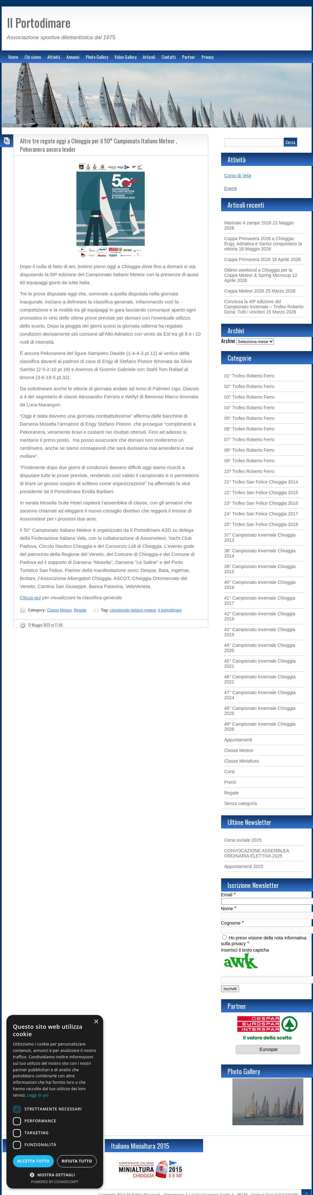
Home (13, 56)
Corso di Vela (237, 175)
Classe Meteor (59, 610)
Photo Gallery (97, 56)
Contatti (168, 56)
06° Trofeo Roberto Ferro (249, 428)
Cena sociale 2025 (243, 840)
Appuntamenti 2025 (243, 866)
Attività (53, 56)
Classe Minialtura (241, 761)
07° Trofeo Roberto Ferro (249, 439)
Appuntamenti (238, 739)
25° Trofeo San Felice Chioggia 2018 (261, 524)
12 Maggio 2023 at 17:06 (45, 625)
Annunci (72, 56)
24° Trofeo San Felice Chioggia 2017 (261, 513)
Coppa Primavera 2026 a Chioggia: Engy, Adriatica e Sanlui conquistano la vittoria (263, 243)
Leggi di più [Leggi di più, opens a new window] (38, 1095)
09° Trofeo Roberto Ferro (249, 460)
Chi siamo (32, 56)
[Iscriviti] (230, 988)
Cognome (232, 923)
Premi (230, 782)
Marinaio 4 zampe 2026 (247, 222)
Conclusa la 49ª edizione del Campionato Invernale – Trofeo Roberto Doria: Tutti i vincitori (264, 306)
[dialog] (54, 1102)
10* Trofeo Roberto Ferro (249, 471)
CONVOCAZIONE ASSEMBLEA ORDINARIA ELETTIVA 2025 (256, 853)
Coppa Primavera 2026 (247, 259)
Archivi (228, 341)
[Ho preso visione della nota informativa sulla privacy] (224, 937)
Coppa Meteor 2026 (244, 291)
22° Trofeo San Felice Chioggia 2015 (261, 492)
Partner (188, 56)
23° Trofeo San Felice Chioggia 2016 (261, 503)
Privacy (207, 56)
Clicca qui (30, 597)
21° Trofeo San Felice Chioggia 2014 (261, 481)
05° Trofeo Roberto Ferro (249, 418)
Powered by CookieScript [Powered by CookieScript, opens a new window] (55, 1181)
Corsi (229, 771)
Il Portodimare (39, 22)
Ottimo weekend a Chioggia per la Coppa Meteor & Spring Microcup (258, 272)
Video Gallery (125, 56)
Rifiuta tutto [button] (77, 1161)
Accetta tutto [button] (33, 1161)
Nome (229, 908)
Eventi (230, 188)
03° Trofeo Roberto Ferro (249, 397)
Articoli (149, 56)
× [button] (95, 1021)
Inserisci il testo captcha (245, 950)
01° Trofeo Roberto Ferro (249, 375)
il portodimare (170, 610)
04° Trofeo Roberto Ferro (249, 407)
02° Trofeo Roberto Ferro (249, 386)
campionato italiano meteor (133, 610)
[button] (55, 1175)
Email (228, 894)
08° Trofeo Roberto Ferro (249, 450)
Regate (80, 610)
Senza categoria (240, 803)
